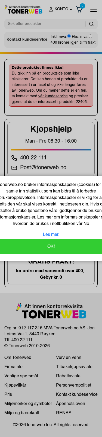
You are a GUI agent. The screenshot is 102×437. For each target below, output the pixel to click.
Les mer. (51, 235)
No (85, 224)
